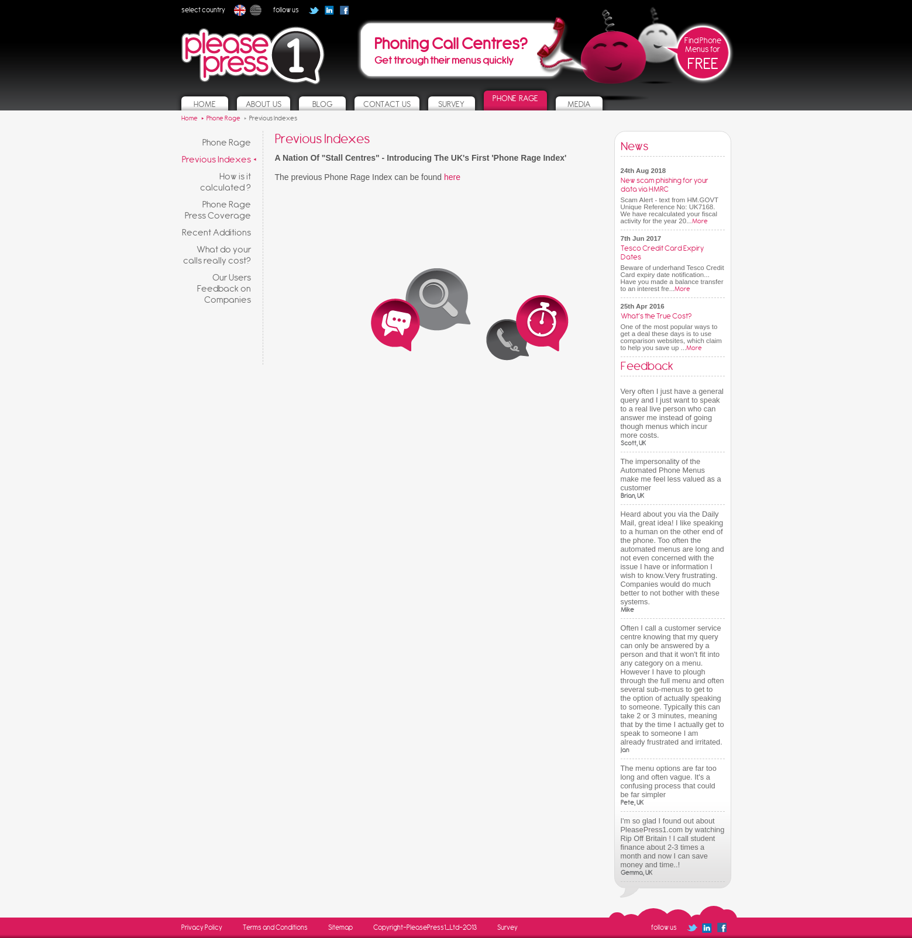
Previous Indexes (216, 159)
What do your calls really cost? (217, 255)
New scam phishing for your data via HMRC (664, 184)
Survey (507, 927)
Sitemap (340, 927)
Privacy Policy (201, 927)
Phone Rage (226, 142)
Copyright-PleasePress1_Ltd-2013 (425, 927)
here (452, 177)
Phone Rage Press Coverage (218, 210)
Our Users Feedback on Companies (224, 288)
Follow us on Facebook (348, 14)
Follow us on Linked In (329, 10)
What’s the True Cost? (656, 315)
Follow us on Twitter (314, 10)
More (700, 221)
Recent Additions (216, 232)
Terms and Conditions (275, 927)
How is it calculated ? (225, 182)
